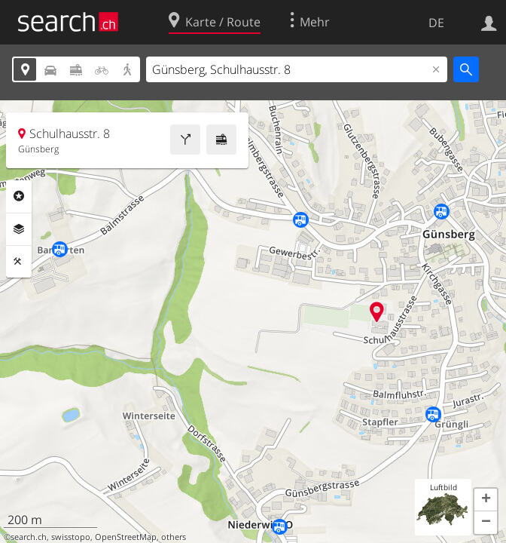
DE (436, 22)
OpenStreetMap (126, 537)
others (173, 537)
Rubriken (19, 196)
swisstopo (70, 537)
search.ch (29, 537)
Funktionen (19, 262)
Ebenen (19, 229)
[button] (485, 500)
